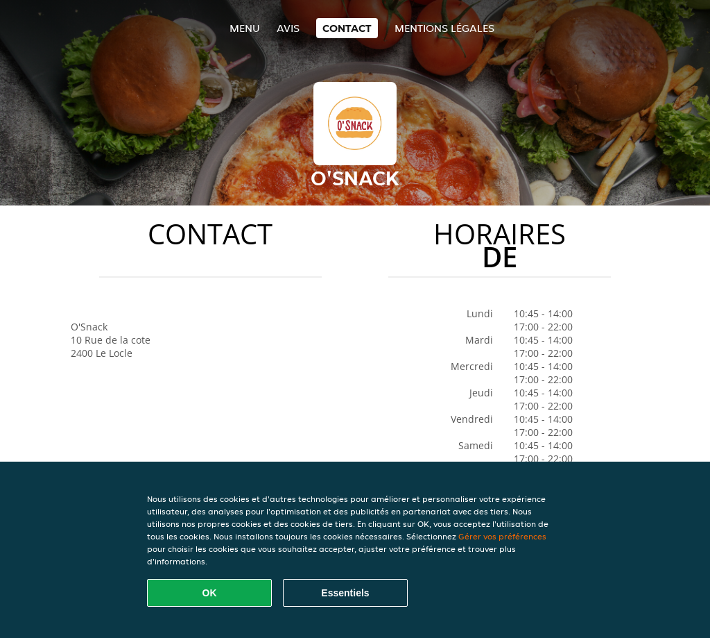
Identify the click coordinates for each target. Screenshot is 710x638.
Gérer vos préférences (502, 536)
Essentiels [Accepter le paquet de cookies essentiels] (345, 592)
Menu (245, 28)
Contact (347, 28)
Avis (288, 28)
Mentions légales (444, 28)
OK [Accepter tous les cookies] (209, 592)
